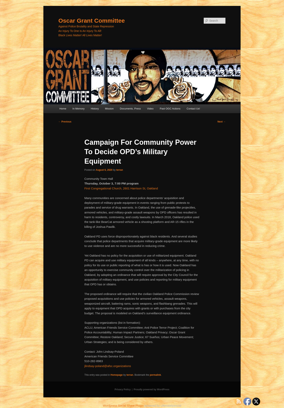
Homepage (117, 375)
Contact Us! (193, 108)
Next (222, 121)
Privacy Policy (123, 389)
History (95, 108)
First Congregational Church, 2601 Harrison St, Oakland (121, 188)
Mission (109, 108)
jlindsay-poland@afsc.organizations (107, 366)
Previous (64, 121)
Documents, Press (130, 108)
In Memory (78, 108)
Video (150, 108)
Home (62, 108)
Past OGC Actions (170, 108)
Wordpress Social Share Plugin (124, 405)
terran (119, 170)
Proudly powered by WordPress (151, 389)
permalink (155, 375)
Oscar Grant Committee (91, 20)
